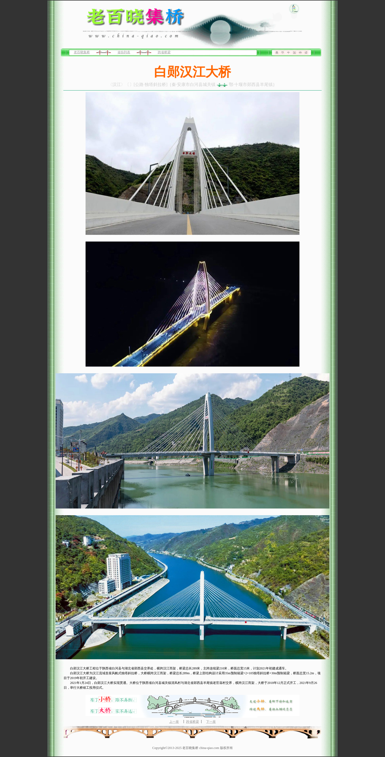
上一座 (174, 722)
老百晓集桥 (82, 52)
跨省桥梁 (164, 52)
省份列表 (123, 52)
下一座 (211, 722)
